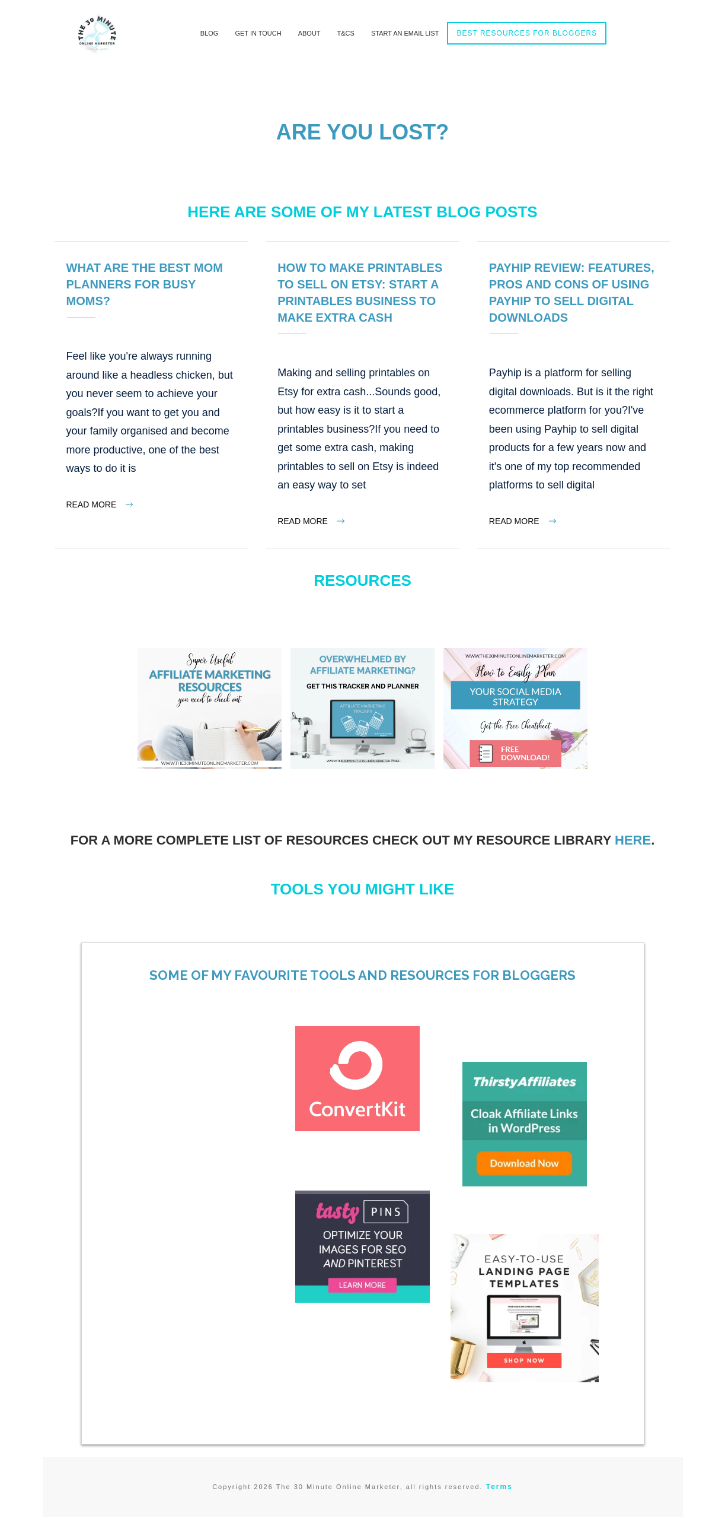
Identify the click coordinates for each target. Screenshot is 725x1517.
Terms (499, 1487)
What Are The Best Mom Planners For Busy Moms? (151, 394)
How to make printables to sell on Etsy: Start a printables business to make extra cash (362, 394)
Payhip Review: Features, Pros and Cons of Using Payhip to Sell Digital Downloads (574, 394)
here (633, 840)
